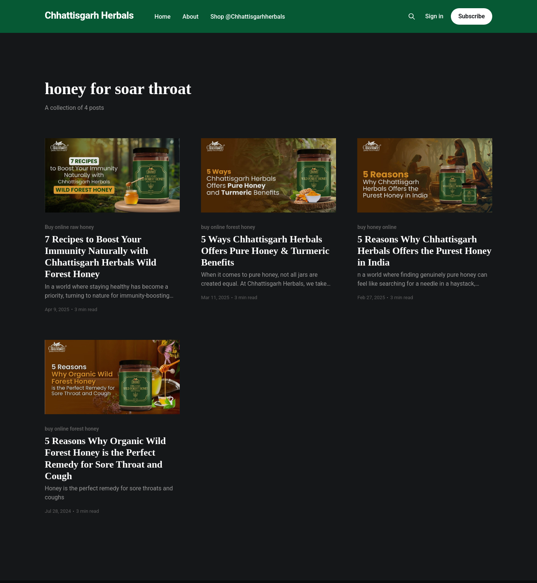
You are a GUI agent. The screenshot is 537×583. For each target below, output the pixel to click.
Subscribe (471, 16)
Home (162, 16)
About (190, 16)
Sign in (434, 16)
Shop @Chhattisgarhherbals (247, 16)
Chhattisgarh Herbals (89, 15)
